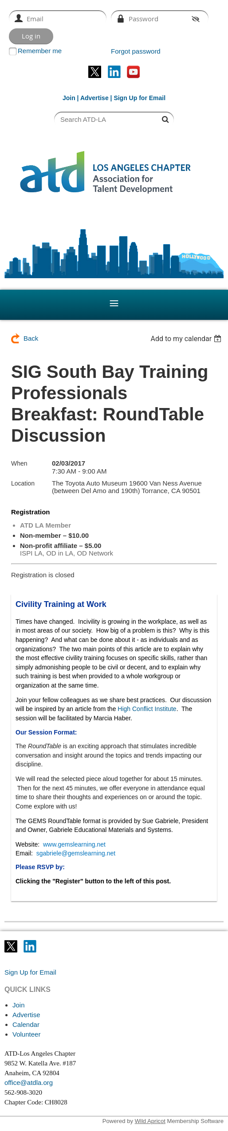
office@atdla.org (28, 1082)
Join (69, 97)
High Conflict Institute (147, 708)
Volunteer (26, 1034)
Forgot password (136, 51)
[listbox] (187, 338)
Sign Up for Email (30, 972)
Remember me (40, 50)
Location (23, 483)
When (19, 463)
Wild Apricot (150, 1121)
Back (31, 338)
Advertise (94, 97)
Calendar (25, 1024)
